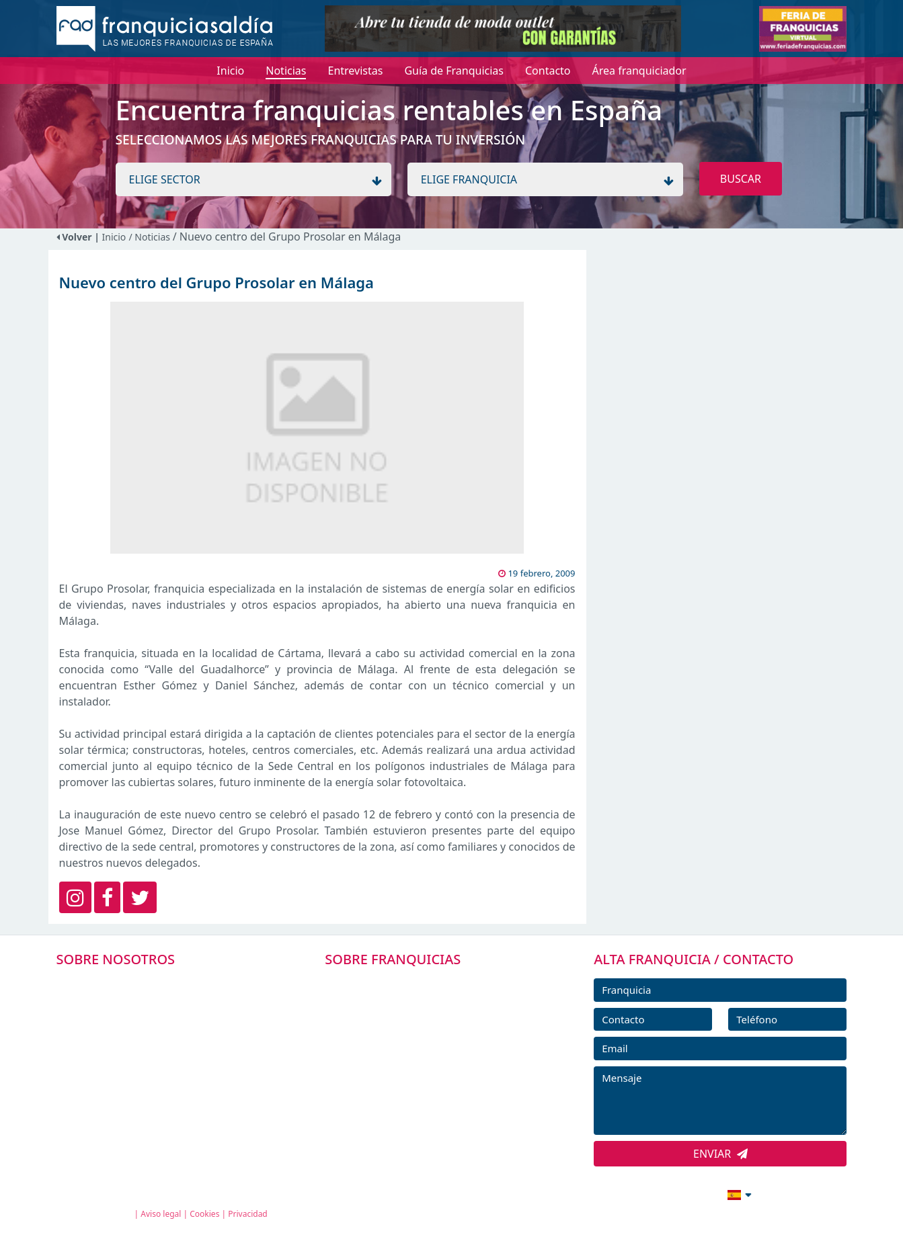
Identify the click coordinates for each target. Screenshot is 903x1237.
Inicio (114, 236)
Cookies (204, 1214)
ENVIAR (720, 1153)
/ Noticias (150, 236)
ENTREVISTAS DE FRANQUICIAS (419, 1104)
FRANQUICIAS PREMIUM (402, 983)
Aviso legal (161, 1214)
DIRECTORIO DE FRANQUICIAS (417, 1014)
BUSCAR (740, 178)
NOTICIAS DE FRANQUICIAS (410, 1074)
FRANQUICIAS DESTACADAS (410, 1044)
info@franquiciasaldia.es (624, 1193)
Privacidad (248, 1214)
